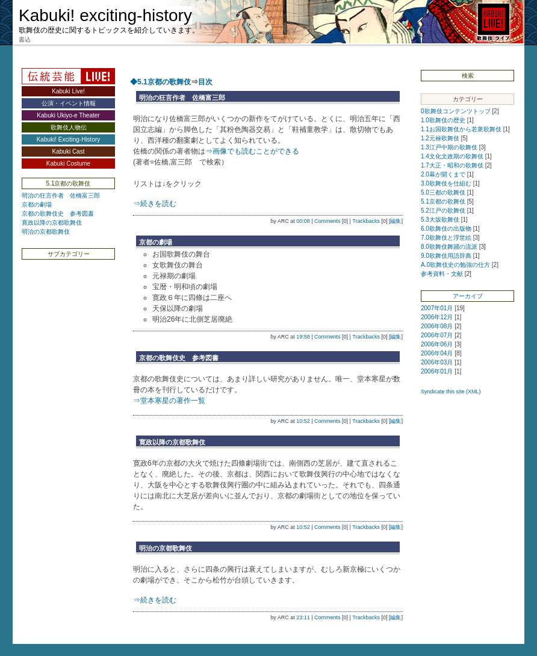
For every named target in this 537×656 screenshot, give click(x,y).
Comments (327, 221)
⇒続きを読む (154, 203)
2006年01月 (437, 371)
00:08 (303, 221)
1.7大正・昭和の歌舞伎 (452, 165)
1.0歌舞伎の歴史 (443, 120)
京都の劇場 (37, 204)
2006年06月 (437, 344)
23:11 (303, 617)
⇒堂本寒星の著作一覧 (169, 400)
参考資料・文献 (442, 273)
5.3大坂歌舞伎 (440, 219)
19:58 (303, 337)
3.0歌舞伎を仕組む (446, 183)
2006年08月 (437, 326)
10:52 (303, 421)
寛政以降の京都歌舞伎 (52, 222)
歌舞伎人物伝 (69, 127)
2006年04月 (437, 353)
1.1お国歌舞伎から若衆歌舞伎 (461, 129)
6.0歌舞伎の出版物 (446, 228)
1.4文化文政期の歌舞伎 (452, 156)
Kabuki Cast (68, 151)
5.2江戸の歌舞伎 (443, 210)
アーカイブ (468, 296)
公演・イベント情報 (69, 103)
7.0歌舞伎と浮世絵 (446, 237)
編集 (395, 221)
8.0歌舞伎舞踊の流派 (449, 246)
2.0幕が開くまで (443, 174)
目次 (205, 82)
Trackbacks (366, 221)
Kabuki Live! (68, 91)
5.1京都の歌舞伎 (443, 201)
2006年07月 (437, 335)
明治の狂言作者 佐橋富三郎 (61, 195)
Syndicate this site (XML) (451, 392)
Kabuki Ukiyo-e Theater (68, 115)
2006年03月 (437, 362)
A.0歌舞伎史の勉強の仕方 (455, 264)
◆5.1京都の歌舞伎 (160, 82)
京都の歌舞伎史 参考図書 (58, 213)
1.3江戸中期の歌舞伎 (449, 147)
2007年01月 (437, 308)
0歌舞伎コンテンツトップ (456, 111)
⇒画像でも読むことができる (252, 151)
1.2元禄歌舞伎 (440, 138)
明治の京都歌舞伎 (46, 231)
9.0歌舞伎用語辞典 (446, 255)
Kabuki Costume (68, 163)
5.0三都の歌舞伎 (443, 192)
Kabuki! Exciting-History (69, 139)
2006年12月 (437, 317)
